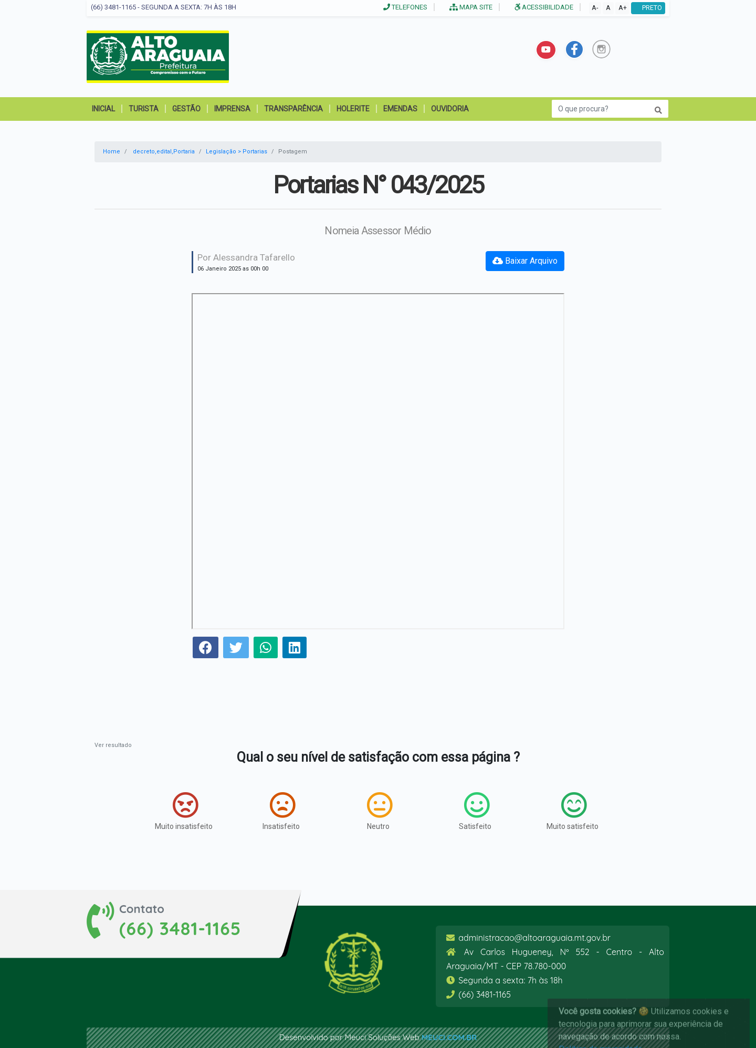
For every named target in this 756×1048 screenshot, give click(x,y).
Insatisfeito (281, 811)
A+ (622, 8)
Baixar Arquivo (525, 261)
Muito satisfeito (572, 811)
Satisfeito (475, 811)
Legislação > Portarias (236, 151)
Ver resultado (113, 745)
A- (595, 8)
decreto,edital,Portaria (164, 151)
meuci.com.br (449, 1037)
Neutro (379, 811)
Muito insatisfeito (184, 811)
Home (111, 151)
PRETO (648, 8)
